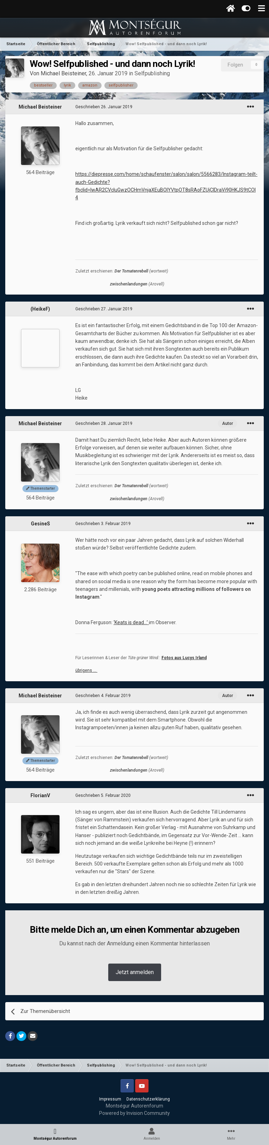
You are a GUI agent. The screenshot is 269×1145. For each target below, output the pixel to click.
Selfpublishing (152, 73)
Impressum (110, 1099)
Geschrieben (103, 106)
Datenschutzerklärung (148, 1099)
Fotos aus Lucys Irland (184, 657)
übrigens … (86, 670)
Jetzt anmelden (135, 972)
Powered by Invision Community (134, 1113)
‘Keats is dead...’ (130, 622)
